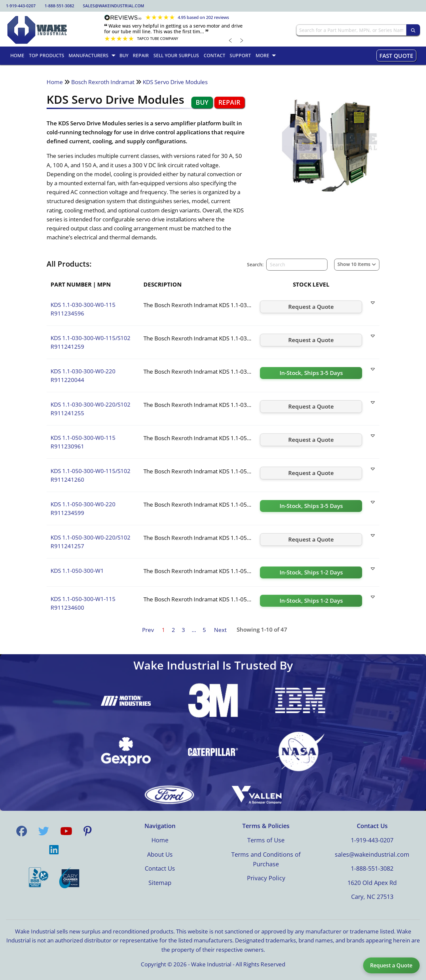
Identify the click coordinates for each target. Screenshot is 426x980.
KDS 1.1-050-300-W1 (77, 570)
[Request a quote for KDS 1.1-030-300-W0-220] (311, 373)
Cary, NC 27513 (372, 897)
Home (55, 82)
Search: (255, 264)
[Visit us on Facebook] (22, 831)
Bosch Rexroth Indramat (102, 82)
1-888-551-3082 (59, 6)
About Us (160, 854)
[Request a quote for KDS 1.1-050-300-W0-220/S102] (311, 539)
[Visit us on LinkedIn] (54, 849)
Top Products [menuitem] (46, 55)
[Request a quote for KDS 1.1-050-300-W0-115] (311, 439)
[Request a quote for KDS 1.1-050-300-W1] (311, 572)
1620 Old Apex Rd (372, 883)
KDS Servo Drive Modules (175, 82)
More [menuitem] (262, 55)
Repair (229, 102)
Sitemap (159, 883)
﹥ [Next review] (242, 40)
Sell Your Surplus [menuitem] (176, 55)
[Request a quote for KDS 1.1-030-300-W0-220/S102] (311, 406)
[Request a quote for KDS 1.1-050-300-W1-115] (311, 601)
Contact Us (160, 868)
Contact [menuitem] (214, 55)
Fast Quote (396, 56)
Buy (202, 102)
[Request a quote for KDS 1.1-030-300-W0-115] (311, 307)
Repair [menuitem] (141, 55)
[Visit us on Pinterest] (87, 831)
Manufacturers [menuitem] (88, 55)
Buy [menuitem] (123, 55)
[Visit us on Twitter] (44, 831)
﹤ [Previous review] (231, 40)
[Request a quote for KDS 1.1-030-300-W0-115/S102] (311, 340)
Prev (148, 630)
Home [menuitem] (17, 55)
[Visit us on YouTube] (66, 831)
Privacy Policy (266, 878)
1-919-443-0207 (21, 6)
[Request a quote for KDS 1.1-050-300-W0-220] (311, 506)
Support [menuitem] (240, 55)
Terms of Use (266, 840)
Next (220, 630)
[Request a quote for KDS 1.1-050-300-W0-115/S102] (311, 473)
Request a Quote (391, 965)
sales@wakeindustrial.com (113, 6)
